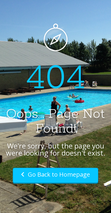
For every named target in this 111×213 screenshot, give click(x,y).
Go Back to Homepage (55, 174)
